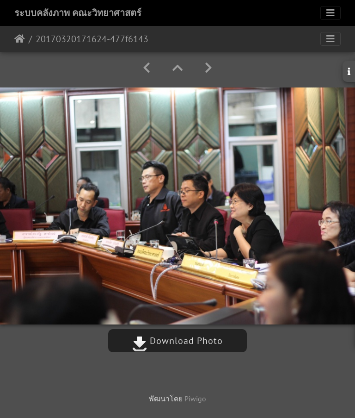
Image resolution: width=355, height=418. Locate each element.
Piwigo (195, 398)
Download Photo (177, 341)
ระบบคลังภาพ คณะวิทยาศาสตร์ (77, 13)
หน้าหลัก (19, 39)
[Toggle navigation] (330, 13)
